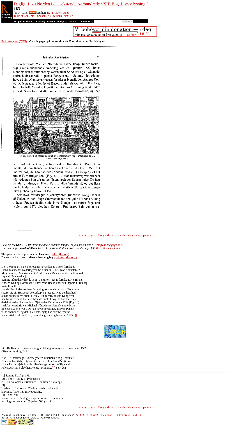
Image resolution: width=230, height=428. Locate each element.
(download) (107, 415)
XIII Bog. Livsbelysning (124, 3)
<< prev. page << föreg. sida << (95, 235)
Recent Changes (56, 21)
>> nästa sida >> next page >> (135, 235)
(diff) (55, 254)
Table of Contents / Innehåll (30, 15)
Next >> (68, 15)
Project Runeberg (24, 21)
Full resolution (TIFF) (14, 41)
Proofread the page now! (109, 244)
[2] (19, 286)
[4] (53, 367)
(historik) (71, 257)
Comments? (85, 21)
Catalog (40, 21)
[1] (27, 276)
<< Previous (55, 15)
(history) (64, 254)
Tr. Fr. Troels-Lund (58, 12)
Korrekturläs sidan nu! (109, 248)
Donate (72, 21)
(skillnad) (59, 257)
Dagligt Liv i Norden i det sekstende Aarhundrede (57, 3)
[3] (75, 315)
